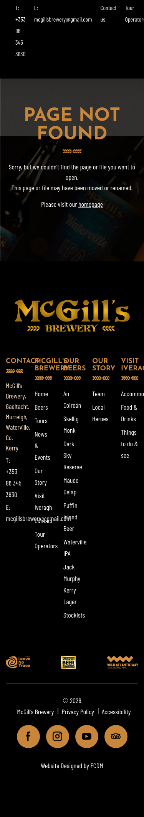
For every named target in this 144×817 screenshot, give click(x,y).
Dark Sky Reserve (72, 455)
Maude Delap (70, 486)
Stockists (74, 615)
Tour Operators (46, 540)
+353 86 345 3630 (14, 483)
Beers (41, 407)
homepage (90, 204)
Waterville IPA (74, 547)
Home (41, 393)
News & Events (42, 445)
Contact (44, 520)
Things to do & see (129, 443)
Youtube (83, 736)
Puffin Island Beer (70, 516)
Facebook (25, 736)
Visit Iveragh (43, 501)
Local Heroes (100, 413)
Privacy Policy (77, 711)
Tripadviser (112, 736)
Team (98, 393)
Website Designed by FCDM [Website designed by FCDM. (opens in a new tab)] (72, 765)
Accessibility (116, 711)
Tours (41, 420)
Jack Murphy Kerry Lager (71, 584)
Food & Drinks (129, 413)
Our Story (41, 476)
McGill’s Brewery (35, 711)
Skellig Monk (71, 424)
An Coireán (72, 399)
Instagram (54, 736)
